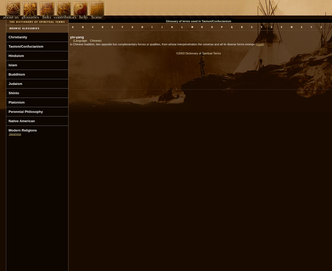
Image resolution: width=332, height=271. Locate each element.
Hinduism (16, 56)
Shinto (14, 93)
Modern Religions (23, 130)
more (260, 44)
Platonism (17, 102)
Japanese (15, 134)
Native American (22, 121)
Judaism (15, 84)
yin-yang (77, 37)
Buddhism (17, 74)
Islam (13, 65)
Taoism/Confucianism (26, 46)
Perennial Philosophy (26, 112)
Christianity (18, 37)
